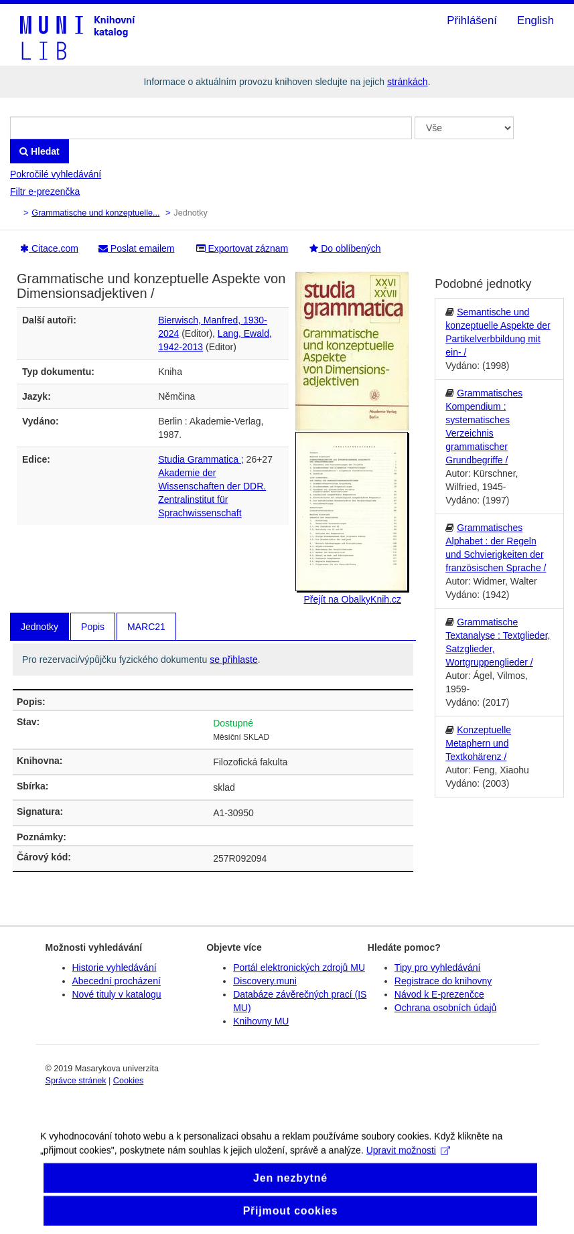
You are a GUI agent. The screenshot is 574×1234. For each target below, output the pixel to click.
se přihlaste (234, 659)
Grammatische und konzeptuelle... (95, 213)
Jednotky (39, 626)
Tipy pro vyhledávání (437, 967)
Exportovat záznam (242, 248)
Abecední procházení (116, 981)
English (535, 20)
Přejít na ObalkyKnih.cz (352, 599)
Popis (92, 626)
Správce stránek (76, 1080)
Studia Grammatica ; (201, 459)
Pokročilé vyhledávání (55, 174)
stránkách (407, 81)
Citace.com (49, 248)
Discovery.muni (265, 981)
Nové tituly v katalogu (116, 994)
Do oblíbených (344, 248)
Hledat (39, 151)
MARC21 (146, 626)
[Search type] (464, 128)
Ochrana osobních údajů (445, 1007)
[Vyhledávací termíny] (211, 128)
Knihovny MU (261, 1021)
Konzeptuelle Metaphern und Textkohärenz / (478, 743)
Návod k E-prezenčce (439, 994)
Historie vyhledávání (114, 967)
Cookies (128, 1080)
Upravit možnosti (408, 1160)
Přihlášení (472, 20)
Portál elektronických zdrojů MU (299, 967)
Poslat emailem (136, 248)
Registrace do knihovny (443, 981)
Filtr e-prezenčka (45, 191)
